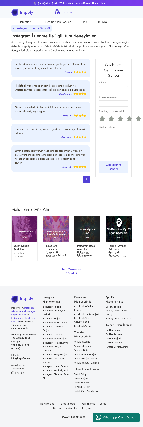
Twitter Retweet (114, 334)
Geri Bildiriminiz (107, 127)
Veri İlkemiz (88, 403)
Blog (84, 21)
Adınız (102, 82)
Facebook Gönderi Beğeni (84, 308)
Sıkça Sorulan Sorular (57, 21)
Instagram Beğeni (52, 318)
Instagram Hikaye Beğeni (56, 354)
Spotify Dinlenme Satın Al (119, 318)
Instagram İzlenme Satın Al (31, 28)
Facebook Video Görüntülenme (82, 319)
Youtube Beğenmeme (85, 358)
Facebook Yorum (83, 326)
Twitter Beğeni (113, 338)
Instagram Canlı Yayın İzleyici (53, 360)
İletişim (102, 21)
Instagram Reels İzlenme (55, 342)
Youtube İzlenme (82, 345)
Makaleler (71, 408)
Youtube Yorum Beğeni (86, 354)
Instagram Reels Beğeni (55, 338)
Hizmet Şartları (67, 403)
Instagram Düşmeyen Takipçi (54, 312)
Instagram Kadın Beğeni (55, 322)
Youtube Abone (82, 341)
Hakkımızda (47, 403)
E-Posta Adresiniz (108, 97)
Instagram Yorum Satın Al (55, 366)
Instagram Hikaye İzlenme (52, 348)
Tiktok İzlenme (81, 382)
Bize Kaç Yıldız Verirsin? (111, 111)
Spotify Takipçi (113, 306)
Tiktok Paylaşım (82, 386)
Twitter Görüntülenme (117, 346)
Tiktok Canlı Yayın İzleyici (87, 391)
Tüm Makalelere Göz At (72, 271)
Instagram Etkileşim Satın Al (56, 376)
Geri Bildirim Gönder (113, 167)
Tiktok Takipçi (81, 374)
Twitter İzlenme (114, 342)
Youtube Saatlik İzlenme (86, 362)
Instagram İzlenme (52, 334)
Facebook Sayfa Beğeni (86, 314)
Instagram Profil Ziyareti (55, 370)
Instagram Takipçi (52, 306)
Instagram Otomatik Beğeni (53, 328)
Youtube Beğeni (82, 350)
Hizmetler (25, 22)
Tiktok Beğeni (81, 378)
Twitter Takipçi (113, 330)
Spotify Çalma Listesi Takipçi (116, 312)
